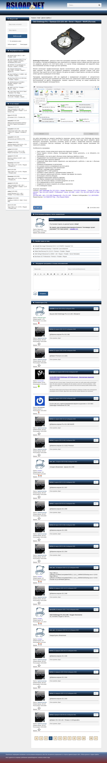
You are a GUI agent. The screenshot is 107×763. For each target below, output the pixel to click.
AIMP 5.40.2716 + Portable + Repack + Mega (16, 88)
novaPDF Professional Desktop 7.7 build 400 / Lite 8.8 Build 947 (51, 248)
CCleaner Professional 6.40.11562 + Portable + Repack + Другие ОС (17, 70)
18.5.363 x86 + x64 (39, 195)
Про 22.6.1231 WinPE (46, 192)
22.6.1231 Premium (80, 190)
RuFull (51, 329)
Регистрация (23, 44)
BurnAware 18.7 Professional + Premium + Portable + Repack (51, 256)
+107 (37, 207)
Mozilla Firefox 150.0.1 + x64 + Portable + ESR (16, 56)
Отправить (43, 293)
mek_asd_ (52, 461)
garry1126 (52, 609)
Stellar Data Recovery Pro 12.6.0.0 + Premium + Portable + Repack (52, 251)
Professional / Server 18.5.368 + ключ (67, 192)
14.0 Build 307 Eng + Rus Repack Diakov (56, 197)
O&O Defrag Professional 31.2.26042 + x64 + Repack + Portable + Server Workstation (57, 254)
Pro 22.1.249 (67, 195)
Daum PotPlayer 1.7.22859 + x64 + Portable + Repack (17, 75)
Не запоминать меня (15, 41)
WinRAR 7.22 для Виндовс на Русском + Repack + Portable (16, 65)
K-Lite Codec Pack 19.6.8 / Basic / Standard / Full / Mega (17, 92)
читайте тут (74, 229)
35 (91, 738)
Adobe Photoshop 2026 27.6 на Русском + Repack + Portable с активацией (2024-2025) (17, 61)
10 (84, 738)
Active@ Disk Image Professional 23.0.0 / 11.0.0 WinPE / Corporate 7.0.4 (54, 246)
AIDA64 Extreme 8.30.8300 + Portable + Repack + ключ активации (16, 84)
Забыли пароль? (12, 44)
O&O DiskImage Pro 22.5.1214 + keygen (52, 190)
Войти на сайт (17, 36)
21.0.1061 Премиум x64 (53, 195)
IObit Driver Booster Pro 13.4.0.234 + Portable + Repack (16, 96)
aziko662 (52, 308)
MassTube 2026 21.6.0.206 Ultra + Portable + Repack (17, 79)
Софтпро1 (53, 372)
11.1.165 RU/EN (93, 195)
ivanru (51, 398)
